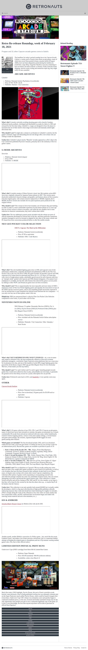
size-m (30, 630)
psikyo (30, 628)
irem (30, 611)
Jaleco (30, 615)
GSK (30, 618)
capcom (30, 608)
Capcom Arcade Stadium (9, 386)
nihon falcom (30, 625)
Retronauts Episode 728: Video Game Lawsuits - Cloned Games (77, 80)
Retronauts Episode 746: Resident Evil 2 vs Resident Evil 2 (78, 72)
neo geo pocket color (30, 632)
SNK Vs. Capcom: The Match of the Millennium (30, 228)
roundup (30, 620)
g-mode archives (30, 635)
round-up (30, 613)
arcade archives (30, 623)
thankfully (36, 377)
